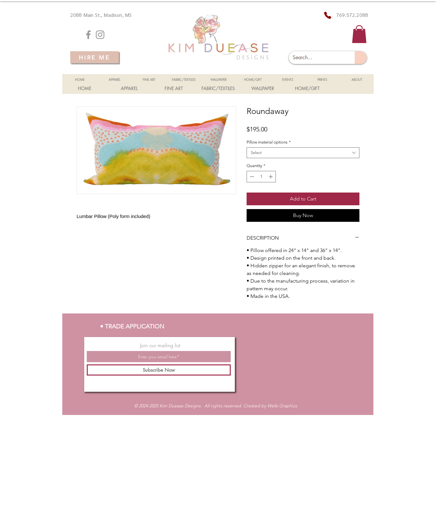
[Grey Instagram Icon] (100, 34)
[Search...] (317, 57)
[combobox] (303, 152)
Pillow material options (269, 142)
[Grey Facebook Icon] (88, 34)
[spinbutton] (261, 176)
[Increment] (271, 176)
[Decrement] (251, 176)
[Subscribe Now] (159, 370)
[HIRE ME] (94, 57)
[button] (359, 34)
